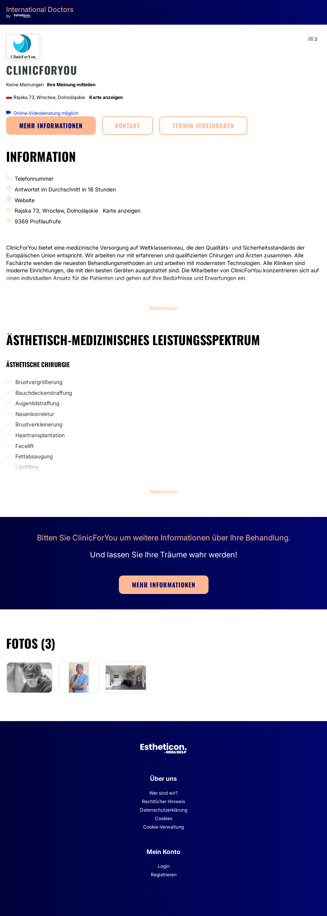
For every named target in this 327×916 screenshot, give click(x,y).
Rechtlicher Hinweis (163, 801)
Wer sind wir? (163, 793)
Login (164, 866)
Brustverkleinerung (38, 424)
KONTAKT (127, 125)
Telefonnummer (34, 178)
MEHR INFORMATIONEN (51, 125)
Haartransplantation (40, 435)
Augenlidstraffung (37, 403)
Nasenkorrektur (34, 414)
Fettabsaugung (34, 456)
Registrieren (164, 874)
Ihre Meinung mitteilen (71, 84)
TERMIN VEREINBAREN (203, 125)
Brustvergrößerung (38, 382)
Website (25, 200)
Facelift (24, 446)
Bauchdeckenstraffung (43, 392)
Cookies (163, 818)
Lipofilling (26, 467)
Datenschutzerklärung (163, 810)
